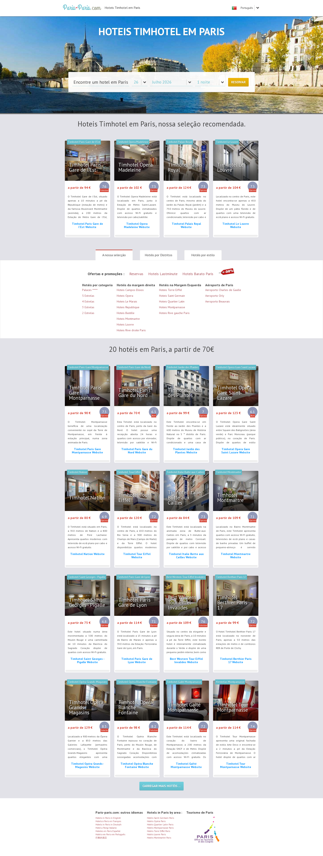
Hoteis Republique (128, 307)
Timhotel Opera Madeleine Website (137, 225)
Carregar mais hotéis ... (161, 786)
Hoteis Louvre (125, 324)
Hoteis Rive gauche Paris (174, 313)
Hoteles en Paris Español (108, 831)
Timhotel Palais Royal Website (186, 225)
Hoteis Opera (125, 296)
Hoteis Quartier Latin (171, 301)
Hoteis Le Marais (127, 301)
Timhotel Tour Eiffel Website (136, 555)
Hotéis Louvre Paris (156, 834)
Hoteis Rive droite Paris (131, 330)
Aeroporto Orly (214, 296)
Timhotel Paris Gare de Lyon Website (136, 660)
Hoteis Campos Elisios (130, 290)
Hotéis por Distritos (158, 255)
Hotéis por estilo (203, 255)
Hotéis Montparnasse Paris (160, 827)
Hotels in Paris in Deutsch (108, 824)
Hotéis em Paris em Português (110, 834)
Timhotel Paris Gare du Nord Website (136, 450)
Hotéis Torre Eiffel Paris (158, 831)
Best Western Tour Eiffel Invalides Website (186, 660)
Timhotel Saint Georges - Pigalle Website (87, 660)
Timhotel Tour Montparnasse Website (235, 765)
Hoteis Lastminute (162, 273)
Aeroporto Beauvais (217, 301)
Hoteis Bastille (125, 313)
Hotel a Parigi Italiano (106, 827)
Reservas (136, 273)
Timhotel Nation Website (87, 554)
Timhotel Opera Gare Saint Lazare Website (235, 450)
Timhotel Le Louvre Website (235, 225)
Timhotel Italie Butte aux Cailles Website (186, 555)
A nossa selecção (114, 255)
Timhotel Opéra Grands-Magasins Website (87, 765)
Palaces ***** (90, 290)
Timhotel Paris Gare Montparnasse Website (87, 450)
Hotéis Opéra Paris (156, 821)
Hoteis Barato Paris (197, 273)
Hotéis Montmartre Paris (159, 837)
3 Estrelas (88, 307)
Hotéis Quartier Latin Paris (160, 824)
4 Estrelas (88, 301)
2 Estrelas (88, 313)
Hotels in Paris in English (108, 818)
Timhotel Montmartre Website (236, 555)
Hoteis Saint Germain (172, 296)
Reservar (238, 82)
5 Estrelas (88, 296)
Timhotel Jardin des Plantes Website (186, 450)
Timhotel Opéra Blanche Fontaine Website (136, 765)
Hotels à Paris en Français (108, 821)
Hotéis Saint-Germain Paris (160, 818)
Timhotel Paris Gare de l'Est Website (87, 225)
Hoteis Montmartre (128, 319)
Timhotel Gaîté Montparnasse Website (186, 765)
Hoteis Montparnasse (172, 307)
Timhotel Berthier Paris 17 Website (236, 660)
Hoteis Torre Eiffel (170, 290)
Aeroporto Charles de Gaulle (223, 290)
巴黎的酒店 (101, 837)
